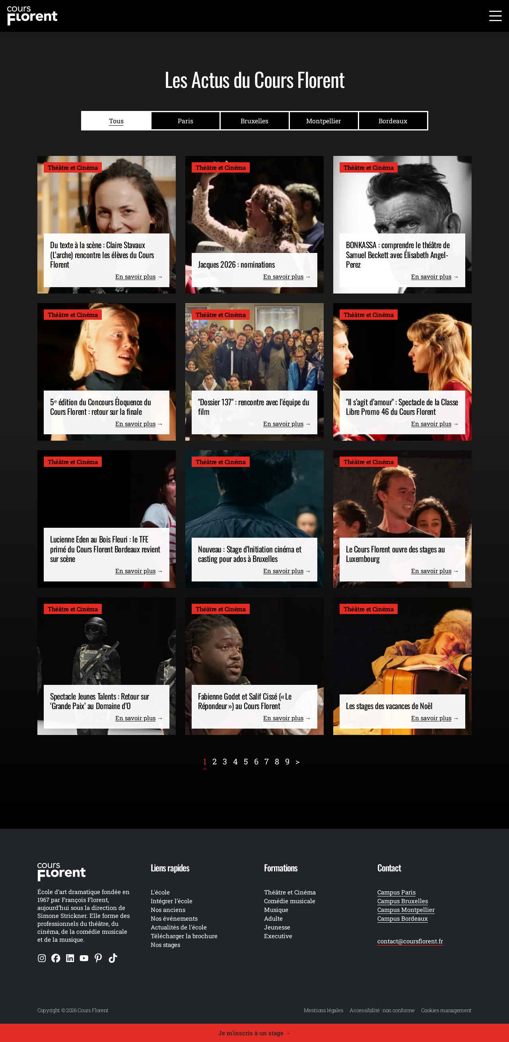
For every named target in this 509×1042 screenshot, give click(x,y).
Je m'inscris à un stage (254, 1033)
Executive (278, 936)
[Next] (297, 761)
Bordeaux (393, 121)
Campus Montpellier (406, 910)
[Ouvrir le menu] (495, 16)
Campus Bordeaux (402, 918)
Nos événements (174, 918)
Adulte (273, 918)
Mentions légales (323, 1010)
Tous (116, 121)
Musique (276, 910)
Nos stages (165, 945)
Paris (185, 121)
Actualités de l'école (179, 927)
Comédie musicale (289, 901)
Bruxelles (254, 121)
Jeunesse (277, 927)
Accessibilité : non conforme (382, 1010)
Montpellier (323, 121)
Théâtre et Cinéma (290, 892)
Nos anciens (168, 910)
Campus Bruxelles (402, 901)
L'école (160, 892)
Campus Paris (396, 892)
